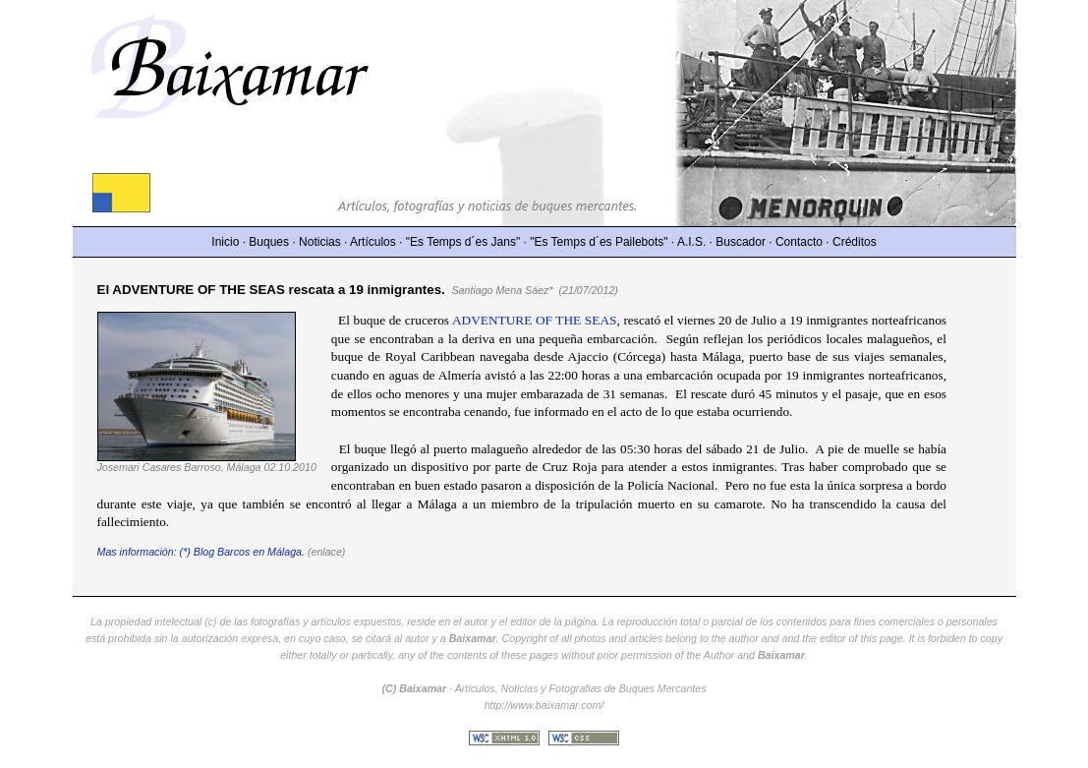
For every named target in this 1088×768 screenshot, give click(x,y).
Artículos (373, 242)
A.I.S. (691, 242)
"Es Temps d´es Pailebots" (598, 242)
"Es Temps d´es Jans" (463, 242)
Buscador (741, 242)
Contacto (799, 242)
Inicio (225, 242)
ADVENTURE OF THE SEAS (534, 320)
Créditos (854, 242)
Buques (269, 242)
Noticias (320, 242)
